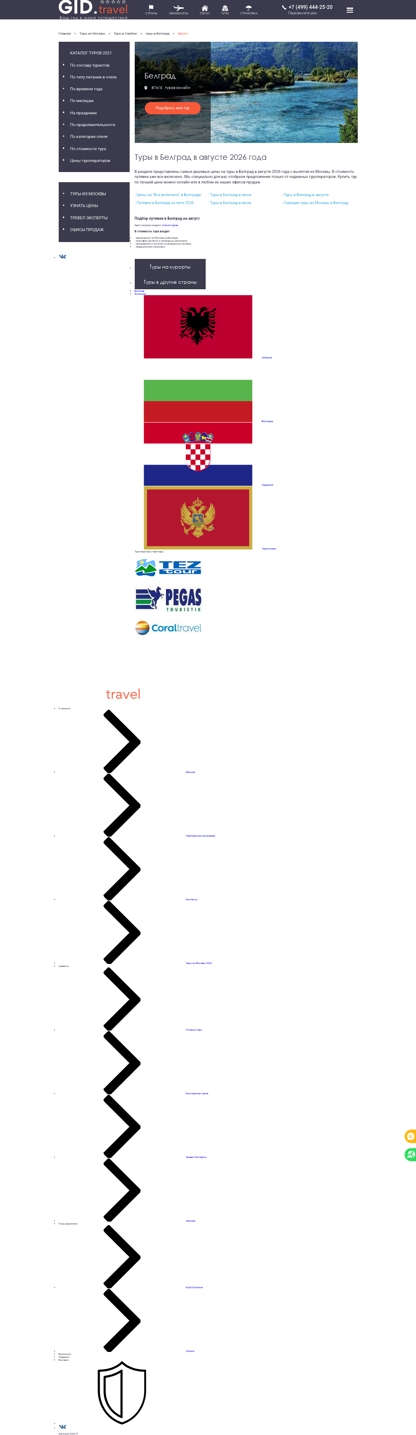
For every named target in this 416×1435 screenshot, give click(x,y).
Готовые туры (194, 1029)
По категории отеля (88, 136)
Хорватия (267, 484)
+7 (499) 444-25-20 (310, 7)
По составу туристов (89, 65)
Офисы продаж (86, 229)
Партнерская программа (200, 835)
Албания (267, 357)
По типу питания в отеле (93, 77)
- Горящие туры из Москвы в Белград (315, 203)
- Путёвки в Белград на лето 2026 (164, 203)
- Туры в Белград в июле (229, 203)
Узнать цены (84, 205)
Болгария (267, 421)
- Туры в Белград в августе (305, 195)
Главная (65, 33)
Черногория (269, 548)
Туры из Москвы (92, 33)
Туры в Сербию (125, 33)
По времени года (86, 88)
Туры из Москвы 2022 (199, 962)
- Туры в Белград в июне (229, 195)
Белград (139, 290)
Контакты (192, 899)
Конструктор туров (197, 1093)
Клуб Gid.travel (194, 1287)
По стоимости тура (88, 148)
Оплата (190, 1350)
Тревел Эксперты (89, 217)
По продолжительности (92, 124)
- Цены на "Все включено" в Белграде (168, 195)
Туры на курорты (170, 267)
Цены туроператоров (90, 160)
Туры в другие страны (170, 282)
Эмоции (190, 1220)
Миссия (190, 771)
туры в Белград (157, 33)
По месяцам (81, 100)
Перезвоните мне (302, 13)
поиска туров (169, 224)
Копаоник (141, 293)
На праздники (83, 112)
